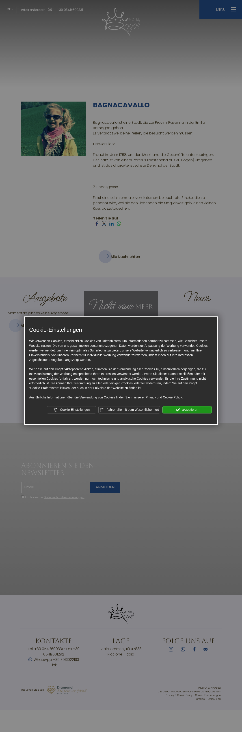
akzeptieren (187, 410)
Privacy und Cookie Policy (164, 397)
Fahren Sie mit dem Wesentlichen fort (129, 410)
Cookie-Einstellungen (71, 410)
